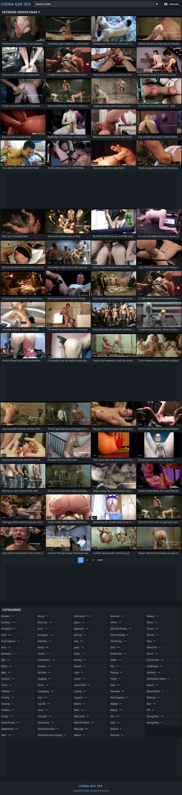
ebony (43, 616)
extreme (45, 641)
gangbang (46, 691)
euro (43, 628)
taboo (153, 622)
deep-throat (10, 722)
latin (79, 672)
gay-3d (44, 704)
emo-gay (45, 622)
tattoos (153, 635)
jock (79, 641)
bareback (9, 654)
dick (6, 735)
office (116, 622)
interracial (82, 616)
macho (80, 704)
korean (80, 666)
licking (80, 691)
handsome (46, 722)
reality (116, 704)
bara (6, 647)
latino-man (82, 685)
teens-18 (154, 647)
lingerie (81, 697)
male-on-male (84, 722)
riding (116, 710)
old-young (118, 641)
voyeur (152, 685)
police (115, 679)
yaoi (151, 704)
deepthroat (10, 729)
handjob (45, 716)
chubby (8, 697)
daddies (7, 710)
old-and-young (121, 628)
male (79, 710)
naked (79, 735)
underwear (155, 666)
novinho (117, 616)
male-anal (82, 716)
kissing (80, 660)
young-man (155, 716)
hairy (43, 710)
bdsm (7, 666)
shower (153, 616)
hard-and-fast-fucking (52, 735)
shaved (116, 729)
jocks (79, 647)
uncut (152, 654)
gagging (44, 679)
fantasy (44, 666)
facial (43, 647)
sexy (115, 722)
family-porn (47, 660)
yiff (150, 710)
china (7, 685)
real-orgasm (119, 697)
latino (80, 679)
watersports (155, 691)
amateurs (8, 628)
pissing (116, 672)
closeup (7, 704)
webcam (153, 697)
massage (81, 729)
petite (116, 660)
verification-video (158, 679)
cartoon (8, 679)
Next (100, 560)
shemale (117, 735)
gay (43, 697)
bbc (6, 660)
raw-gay (117, 691)
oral (115, 647)
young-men (155, 722)
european (45, 635)
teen (152, 641)
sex (115, 716)
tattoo (153, 628)
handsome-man (48, 729)
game (43, 685)
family (44, 654)
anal (6, 635)
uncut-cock (155, 660)
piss (115, 666)
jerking (80, 635)
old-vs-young (119, 635)
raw (115, 685)
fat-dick (44, 672)
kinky (79, 654)
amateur (9, 622)
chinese (7, 691)
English (174, 4)
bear (6, 672)
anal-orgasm (11, 641)
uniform (154, 672)
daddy (7, 716)
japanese (81, 628)
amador (8, 616)
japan (79, 622)
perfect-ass (119, 654)
